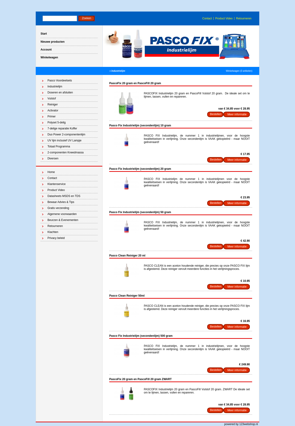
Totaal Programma (58, 146)
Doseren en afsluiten (60, 92)
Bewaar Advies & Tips (60, 202)
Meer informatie (237, 114)
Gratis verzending (58, 208)
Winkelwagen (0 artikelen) (239, 71)
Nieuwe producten (53, 41)
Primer (51, 116)
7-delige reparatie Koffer (62, 128)
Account (46, 49)
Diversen (52, 158)
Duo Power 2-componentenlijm (66, 134)
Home (51, 172)
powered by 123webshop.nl (241, 424)
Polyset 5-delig (56, 122)
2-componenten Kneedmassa (65, 152)
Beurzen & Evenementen (62, 220)
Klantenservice (56, 184)
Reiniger (52, 104)
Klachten (52, 232)
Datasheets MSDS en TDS (63, 196)
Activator (52, 110)
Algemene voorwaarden (62, 214)
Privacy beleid (56, 238)
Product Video (224, 18)
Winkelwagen (49, 57)
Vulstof (51, 98)
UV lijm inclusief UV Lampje (64, 140)
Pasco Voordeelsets (59, 80)
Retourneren (243, 18)
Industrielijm (118, 71)
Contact (207, 18)
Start (44, 33)
